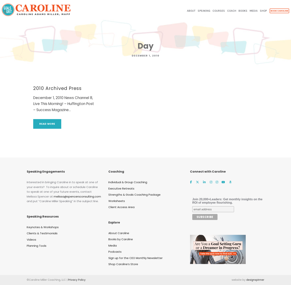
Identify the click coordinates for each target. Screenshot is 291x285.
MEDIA (254, 10)
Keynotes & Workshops (43, 227)
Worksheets (116, 201)
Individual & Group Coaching (127, 182)
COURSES (218, 10)
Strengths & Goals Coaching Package (134, 195)
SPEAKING (204, 10)
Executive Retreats (121, 188)
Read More (47, 124)
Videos (31, 240)
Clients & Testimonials (42, 233)
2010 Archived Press (57, 88)
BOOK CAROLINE (279, 10)
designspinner (255, 280)
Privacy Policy (77, 280)
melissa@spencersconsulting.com (77, 196)
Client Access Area (121, 207)
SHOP (263, 10)
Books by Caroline (120, 239)
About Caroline (118, 233)
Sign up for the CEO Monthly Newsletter (135, 258)
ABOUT (191, 10)
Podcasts (115, 252)
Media (112, 245)
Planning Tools (36, 246)
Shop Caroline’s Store (123, 264)
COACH (231, 10)
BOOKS (242, 10)
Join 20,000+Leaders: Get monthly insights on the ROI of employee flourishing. (227, 201)
